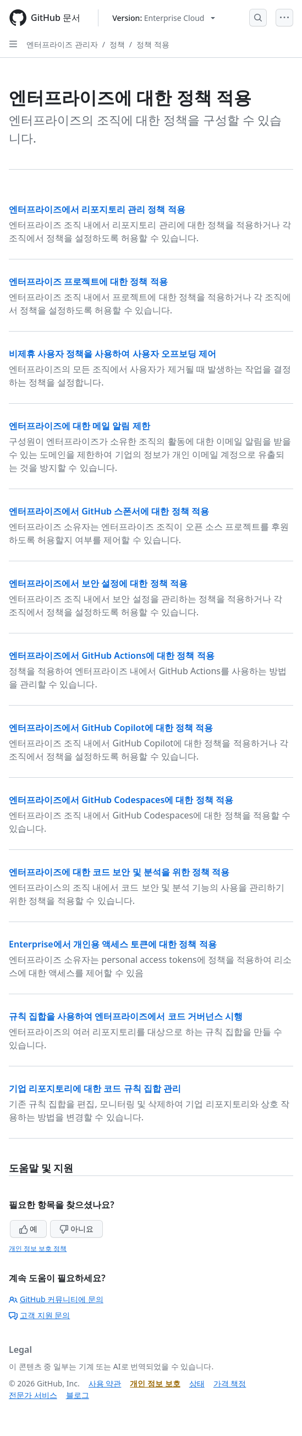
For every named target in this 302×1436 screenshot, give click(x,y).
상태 (197, 1383)
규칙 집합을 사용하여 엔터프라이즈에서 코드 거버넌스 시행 (126, 1016)
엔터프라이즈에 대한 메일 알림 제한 (79, 426)
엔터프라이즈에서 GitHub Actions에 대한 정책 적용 (112, 655)
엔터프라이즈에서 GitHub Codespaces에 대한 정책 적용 (121, 800)
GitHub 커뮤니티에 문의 (56, 1299)
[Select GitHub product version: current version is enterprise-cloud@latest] (163, 17)
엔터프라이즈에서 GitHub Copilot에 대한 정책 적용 (111, 728)
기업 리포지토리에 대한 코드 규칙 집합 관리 (95, 1088)
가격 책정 (229, 1383)
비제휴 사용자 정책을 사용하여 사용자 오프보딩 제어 (112, 354)
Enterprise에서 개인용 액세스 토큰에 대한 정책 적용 (113, 944)
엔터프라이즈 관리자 (62, 44)
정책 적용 (152, 44)
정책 (117, 44)
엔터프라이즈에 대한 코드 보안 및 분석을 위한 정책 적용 (119, 872)
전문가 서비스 (33, 1395)
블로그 (77, 1395)
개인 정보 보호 (155, 1383)
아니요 (76, 1228)
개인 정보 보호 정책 (38, 1248)
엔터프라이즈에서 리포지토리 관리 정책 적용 (97, 209)
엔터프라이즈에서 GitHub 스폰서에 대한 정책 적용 (109, 511)
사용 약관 (105, 1383)
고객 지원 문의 (39, 1315)
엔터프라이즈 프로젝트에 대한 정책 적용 (88, 281)
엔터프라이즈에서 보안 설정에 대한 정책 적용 (98, 583)
